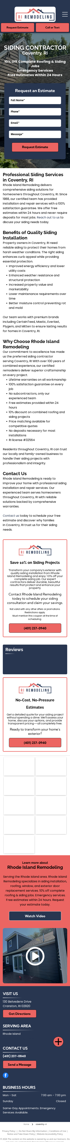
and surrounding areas (18, 1038)
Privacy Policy (8, 1131)
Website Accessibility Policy (50, 1134)
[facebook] (5, 1076)
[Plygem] (50, 805)
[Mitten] (19, 786)
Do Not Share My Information (33, 1131)
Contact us (11, 516)
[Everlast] (19, 825)
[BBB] (50, 786)
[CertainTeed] (19, 805)
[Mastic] (50, 766)
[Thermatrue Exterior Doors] (50, 825)
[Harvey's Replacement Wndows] (19, 844)
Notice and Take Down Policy (21, 1134)
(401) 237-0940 (14, 1056)
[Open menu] (65, 14)
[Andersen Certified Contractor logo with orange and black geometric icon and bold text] (19, 766)
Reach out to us (48, 217)
